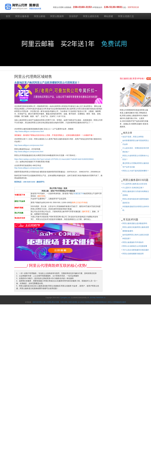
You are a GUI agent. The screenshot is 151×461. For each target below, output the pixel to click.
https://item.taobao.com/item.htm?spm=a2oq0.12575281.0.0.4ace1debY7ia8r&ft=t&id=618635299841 (54, 159)
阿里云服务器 (22, 16)
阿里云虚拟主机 (91, 16)
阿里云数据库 (57, 16)
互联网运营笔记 (89, 302)
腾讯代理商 (55, 302)
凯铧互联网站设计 (101, 302)
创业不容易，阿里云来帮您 (133, 137)
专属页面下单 (78, 194)
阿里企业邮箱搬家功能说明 (133, 254)
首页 (8, 16)
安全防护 (73, 16)
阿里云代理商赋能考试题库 (117, 302)
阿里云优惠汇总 (126, 16)
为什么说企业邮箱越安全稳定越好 (135, 250)
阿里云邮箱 (39, 16)
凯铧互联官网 (37, 302)
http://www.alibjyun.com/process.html (29, 131)
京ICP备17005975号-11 (97, 297)
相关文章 (127, 133)
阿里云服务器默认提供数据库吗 (134, 223)
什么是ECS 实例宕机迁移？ (133, 188)
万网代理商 (64, 302)
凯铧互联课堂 (72, 302)
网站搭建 (108, 16)
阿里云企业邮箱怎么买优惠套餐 (134, 246)
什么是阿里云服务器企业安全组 (134, 184)
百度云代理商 (46, 302)
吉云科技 (81, 302)
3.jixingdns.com (65, 297)
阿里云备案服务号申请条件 (133, 242)
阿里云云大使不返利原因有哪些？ (135, 171)
